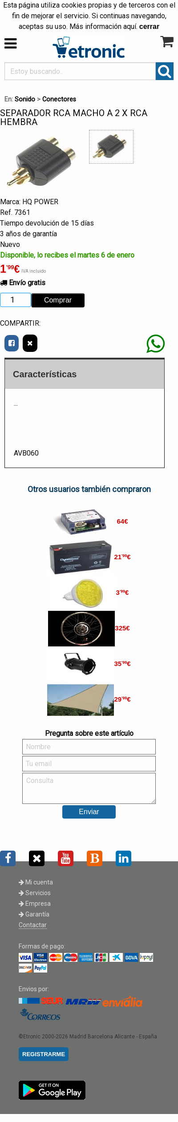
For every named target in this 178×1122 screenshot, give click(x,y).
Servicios (35, 892)
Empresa (35, 903)
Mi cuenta (36, 882)
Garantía (34, 914)
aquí (129, 26)
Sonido (25, 99)
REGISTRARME (43, 1054)
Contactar (33, 924)
